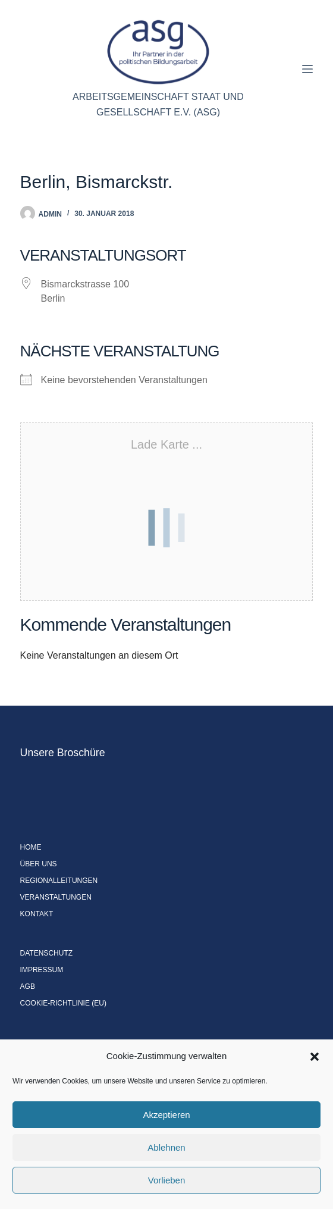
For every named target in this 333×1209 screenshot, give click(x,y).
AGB (27, 986)
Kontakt (37, 914)
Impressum (42, 970)
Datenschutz (46, 953)
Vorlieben (167, 1180)
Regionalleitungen (59, 880)
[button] (315, 1057)
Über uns (38, 864)
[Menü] (307, 69)
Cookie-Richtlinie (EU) (63, 1003)
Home (31, 847)
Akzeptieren (166, 1115)
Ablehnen (166, 1147)
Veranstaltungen (56, 897)
